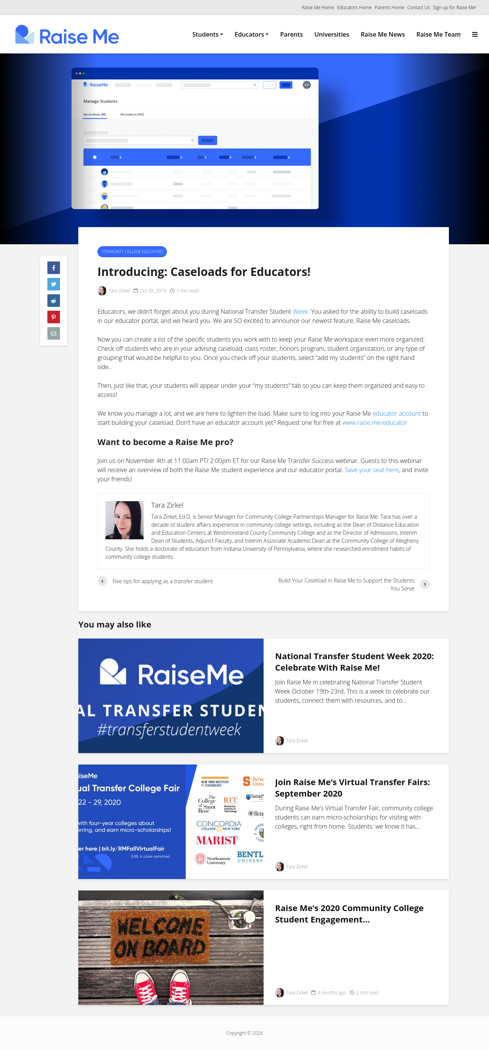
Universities (331, 34)
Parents (291, 34)
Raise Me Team (438, 34)
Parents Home (389, 7)
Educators (249, 34)
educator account (396, 413)
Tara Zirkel (113, 290)
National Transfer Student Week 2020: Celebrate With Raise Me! (354, 661)
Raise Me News (383, 34)
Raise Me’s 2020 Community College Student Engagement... (349, 913)
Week (300, 311)
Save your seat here (372, 470)
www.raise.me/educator (374, 422)
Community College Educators (132, 251)
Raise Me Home (318, 7)
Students (205, 34)
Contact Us (418, 7)
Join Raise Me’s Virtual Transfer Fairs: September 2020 (352, 787)
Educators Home (354, 7)
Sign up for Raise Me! (454, 7)
